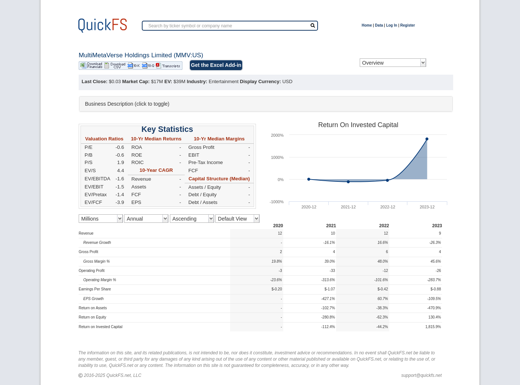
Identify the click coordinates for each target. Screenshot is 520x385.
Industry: (197, 81)
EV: (168, 81)
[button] (266, 104)
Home (367, 25)
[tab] (265, 103)
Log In (391, 25)
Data (379, 25)
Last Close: (94, 81)
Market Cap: (136, 81)
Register (407, 25)
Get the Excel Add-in (216, 65)
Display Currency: (260, 81)
